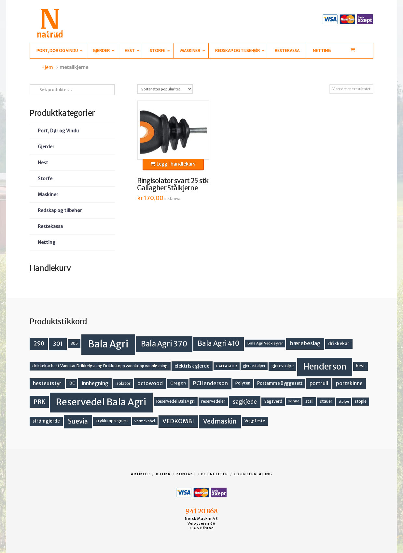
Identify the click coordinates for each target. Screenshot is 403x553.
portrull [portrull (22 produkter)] (319, 383)
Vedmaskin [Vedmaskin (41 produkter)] (220, 421)
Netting (46, 242)
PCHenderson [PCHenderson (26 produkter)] (210, 383)
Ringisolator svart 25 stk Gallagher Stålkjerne (173, 184)
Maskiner (48, 194)
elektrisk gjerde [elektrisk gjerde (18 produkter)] (191, 366)
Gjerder (46, 147)
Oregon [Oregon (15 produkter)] (178, 383)
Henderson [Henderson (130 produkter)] (324, 366)
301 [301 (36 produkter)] (58, 343)
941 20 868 (201, 511)
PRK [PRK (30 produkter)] (39, 401)
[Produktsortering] (165, 89)
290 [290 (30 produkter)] (39, 343)
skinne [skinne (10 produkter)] (293, 401)
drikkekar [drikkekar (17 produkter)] (338, 343)
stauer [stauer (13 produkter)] (326, 401)
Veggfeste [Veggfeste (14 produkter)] (254, 420)
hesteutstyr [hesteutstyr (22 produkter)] (47, 383)
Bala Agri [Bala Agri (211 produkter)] (108, 344)
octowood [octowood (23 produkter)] (150, 383)
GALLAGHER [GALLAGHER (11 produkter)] (226, 366)
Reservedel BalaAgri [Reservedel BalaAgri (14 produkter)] (175, 401)
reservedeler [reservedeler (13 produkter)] (213, 401)
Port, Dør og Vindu (58, 131)
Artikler (140, 474)
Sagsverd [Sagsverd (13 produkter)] (273, 401)
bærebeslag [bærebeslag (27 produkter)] (305, 343)
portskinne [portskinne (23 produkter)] (349, 383)
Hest (43, 163)
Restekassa (50, 226)
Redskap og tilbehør (60, 210)
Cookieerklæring (253, 474)
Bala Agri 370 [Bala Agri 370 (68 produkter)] (164, 343)
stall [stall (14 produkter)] (309, 401)
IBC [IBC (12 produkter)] (72, 383)
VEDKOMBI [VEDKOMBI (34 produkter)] (178, 421)
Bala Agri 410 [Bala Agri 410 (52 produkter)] (218, 343)
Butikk (163, 474)
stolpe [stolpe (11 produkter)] (344, 401)
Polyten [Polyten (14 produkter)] (242, 383)
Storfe (45, 179)
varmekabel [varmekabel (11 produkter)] (144, 421)
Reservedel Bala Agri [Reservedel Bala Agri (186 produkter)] (101, 402)
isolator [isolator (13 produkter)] (123, 383)
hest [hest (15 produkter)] (360, 366)
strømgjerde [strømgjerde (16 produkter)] (46, 421)
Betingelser (214, 474)
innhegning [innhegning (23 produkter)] (95, 383)
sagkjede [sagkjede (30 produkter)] (245, 401)
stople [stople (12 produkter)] (361, 401)
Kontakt (186, 474)
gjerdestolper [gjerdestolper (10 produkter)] (254, 366)
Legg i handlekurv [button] (173, 164)
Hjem (47, 67)
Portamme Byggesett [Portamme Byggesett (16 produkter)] (279, 383)
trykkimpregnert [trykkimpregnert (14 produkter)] (112, 420)
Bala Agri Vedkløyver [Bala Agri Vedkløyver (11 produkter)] (265, 343)
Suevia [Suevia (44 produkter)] (78, 421)
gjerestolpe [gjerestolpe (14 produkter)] (282, 365)
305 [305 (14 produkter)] (74, 343)
